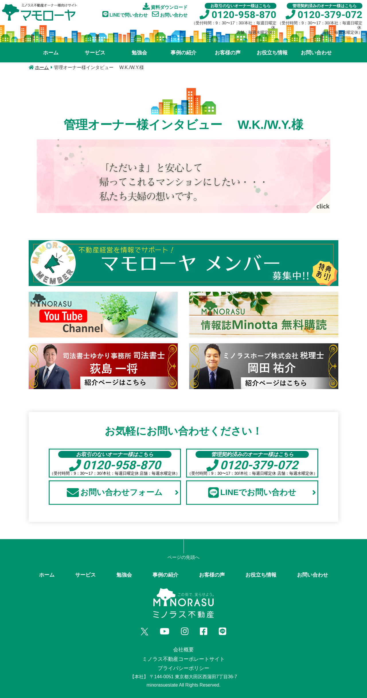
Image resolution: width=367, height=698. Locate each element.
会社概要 (183, 649)
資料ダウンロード (165, 6)
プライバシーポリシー (183, 668)
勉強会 (139, 53)
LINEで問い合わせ (125, 14)
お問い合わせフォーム (122, 492)
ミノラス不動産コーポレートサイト (183, 659)
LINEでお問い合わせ (262, 492)
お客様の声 (228, 53)
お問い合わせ (170, 14)
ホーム (50, 53)
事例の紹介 (183, 53)
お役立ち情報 (272, 53)
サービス (95, 53)
